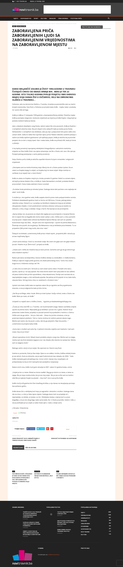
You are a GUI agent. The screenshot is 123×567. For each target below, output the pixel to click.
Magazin (52, 18)
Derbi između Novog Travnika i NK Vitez (64, 524)
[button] (108, 18)
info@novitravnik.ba (53, 548)
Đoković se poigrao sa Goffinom (63, 438)
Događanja (84, 520)
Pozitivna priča (76, 18)
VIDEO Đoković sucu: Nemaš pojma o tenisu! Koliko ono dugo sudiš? (26, 439)
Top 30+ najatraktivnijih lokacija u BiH (65, 506)
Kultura (44, 18)
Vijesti (15, 18)
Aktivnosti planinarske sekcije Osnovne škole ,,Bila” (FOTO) (43, 469)
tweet (67, 429)
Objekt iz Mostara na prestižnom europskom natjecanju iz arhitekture (31, 526)
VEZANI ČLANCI (18, 447)
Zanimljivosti (85, 512)
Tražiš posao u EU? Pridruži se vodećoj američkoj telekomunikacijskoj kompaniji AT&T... (32, 508)
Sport (36, 18)
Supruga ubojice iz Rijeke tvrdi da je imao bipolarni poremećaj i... (31, 517)
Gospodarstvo (25, 18)
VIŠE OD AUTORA (30, 447)
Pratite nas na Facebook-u (92, 27)
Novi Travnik (85, 525)
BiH (13, 465)
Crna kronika (63, 18)
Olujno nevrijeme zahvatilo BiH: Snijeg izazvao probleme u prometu (65, 469)
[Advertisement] (77, 9)
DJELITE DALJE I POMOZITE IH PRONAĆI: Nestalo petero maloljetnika (65, 516)
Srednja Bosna (21, 23)
